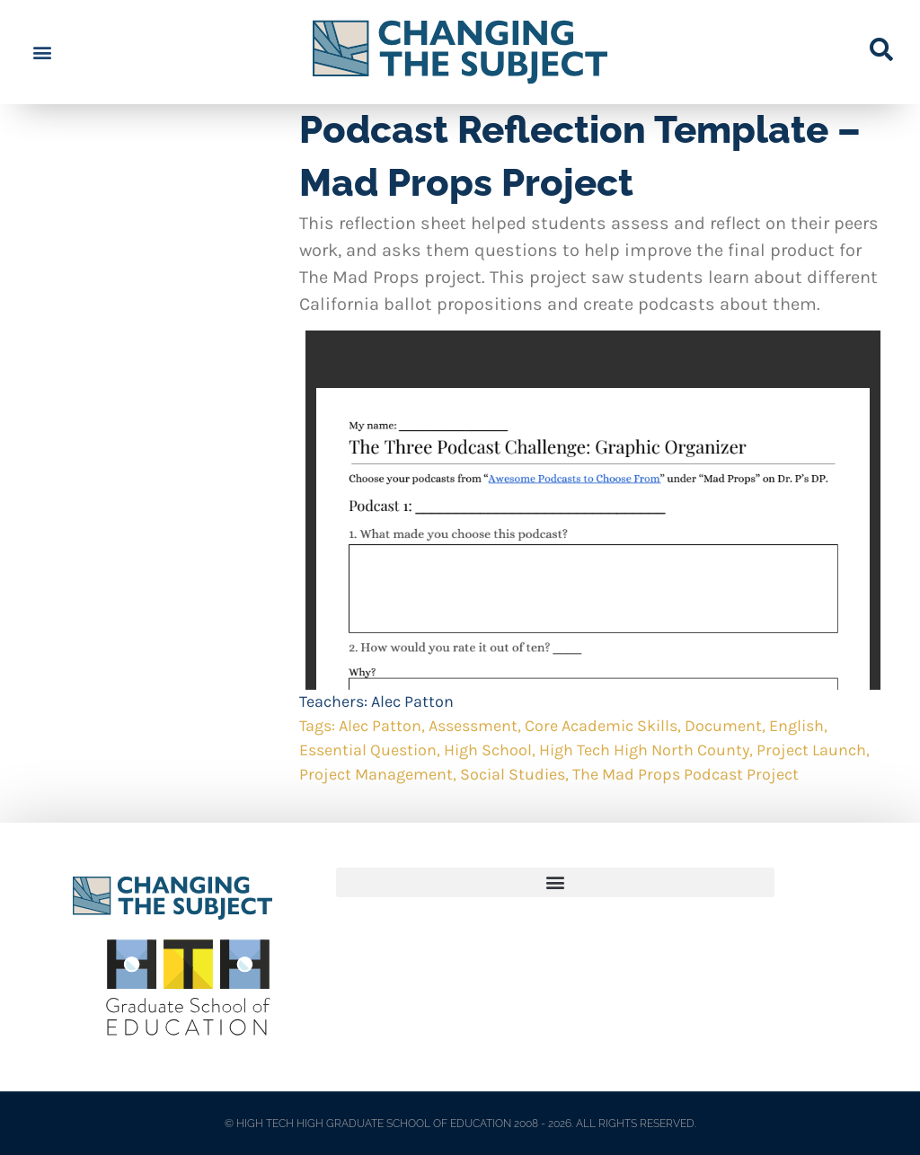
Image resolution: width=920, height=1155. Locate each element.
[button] (42, 52)
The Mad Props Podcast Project (685, 774)
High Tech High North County (644, 750)
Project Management (376, 774)
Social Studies (512, 774)
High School (488, 750)
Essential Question (368, 750)
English (796, 726)
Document (723, 726)
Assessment (473, 726)
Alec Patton (412, 701)
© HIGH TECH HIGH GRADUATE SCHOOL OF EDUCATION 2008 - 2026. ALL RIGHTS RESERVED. (460, 1123)
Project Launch (811, 750)
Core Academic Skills (601, 726)
